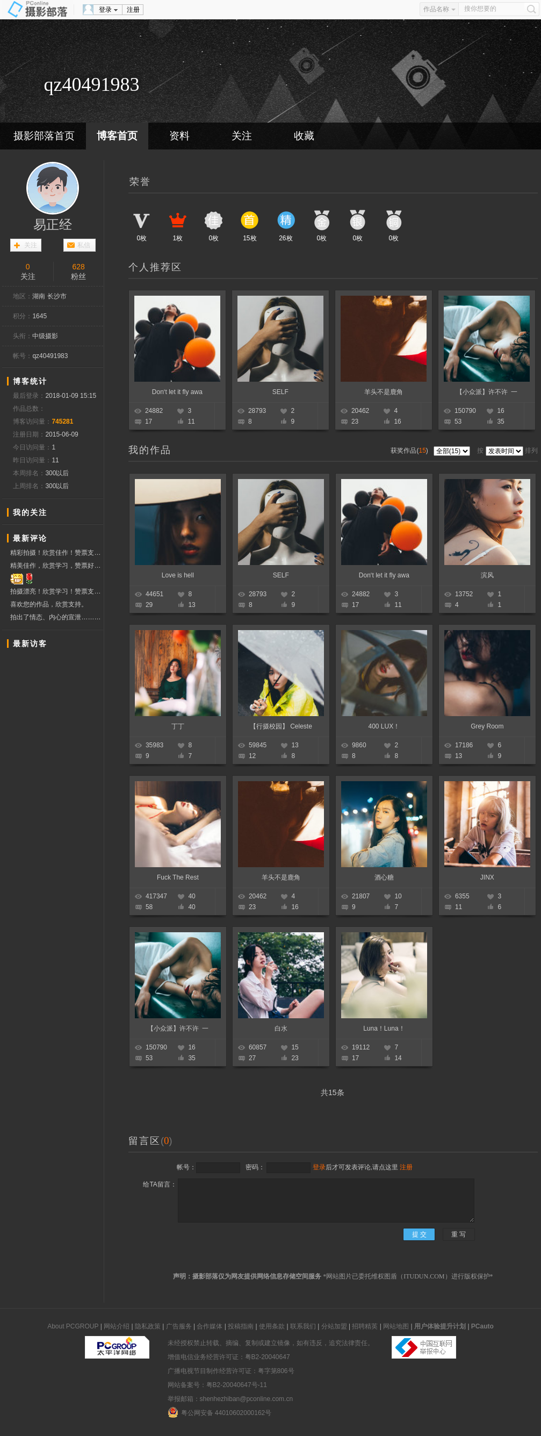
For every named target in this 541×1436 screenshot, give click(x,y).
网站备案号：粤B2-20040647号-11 (217, 1385)
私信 (83, 245)
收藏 (304, 135)
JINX (487, 877)
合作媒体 (209, 1326)
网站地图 (396, 1326)
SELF (280, 392)
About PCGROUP (72, 1326)
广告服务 (179, 1326)
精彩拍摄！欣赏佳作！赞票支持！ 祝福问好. (56, 552)
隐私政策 (148, 1326)
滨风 (487, 575)
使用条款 (272, 1326)
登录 (105, 10)
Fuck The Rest (178, 877)
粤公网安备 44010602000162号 (220, 1412)
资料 (179, 135)
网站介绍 (116, 1326)
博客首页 (117, 135)
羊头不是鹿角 (383, 392)
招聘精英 (365, 1326)
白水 (281, 1028)
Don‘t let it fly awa (177, 392)
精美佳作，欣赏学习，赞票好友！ (56, 565)
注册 (133, 9)
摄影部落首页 (44, 135)
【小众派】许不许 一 (487, 392)
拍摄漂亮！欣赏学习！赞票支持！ (56, 591)
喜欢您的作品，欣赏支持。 (49, 604)
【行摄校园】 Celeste (281, 726)
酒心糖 (384, 877)
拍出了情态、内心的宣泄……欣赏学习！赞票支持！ (56, 617)
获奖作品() (410, 450)
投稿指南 (241, 1326)
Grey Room (487, 726)
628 (79, 266)
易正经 (52, 225)
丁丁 (177, 726)
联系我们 (303, 1326)
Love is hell (178, 575)
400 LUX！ (384, 726)
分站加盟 (334, 1326)
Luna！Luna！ (384, 1028)
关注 (242, 135)
